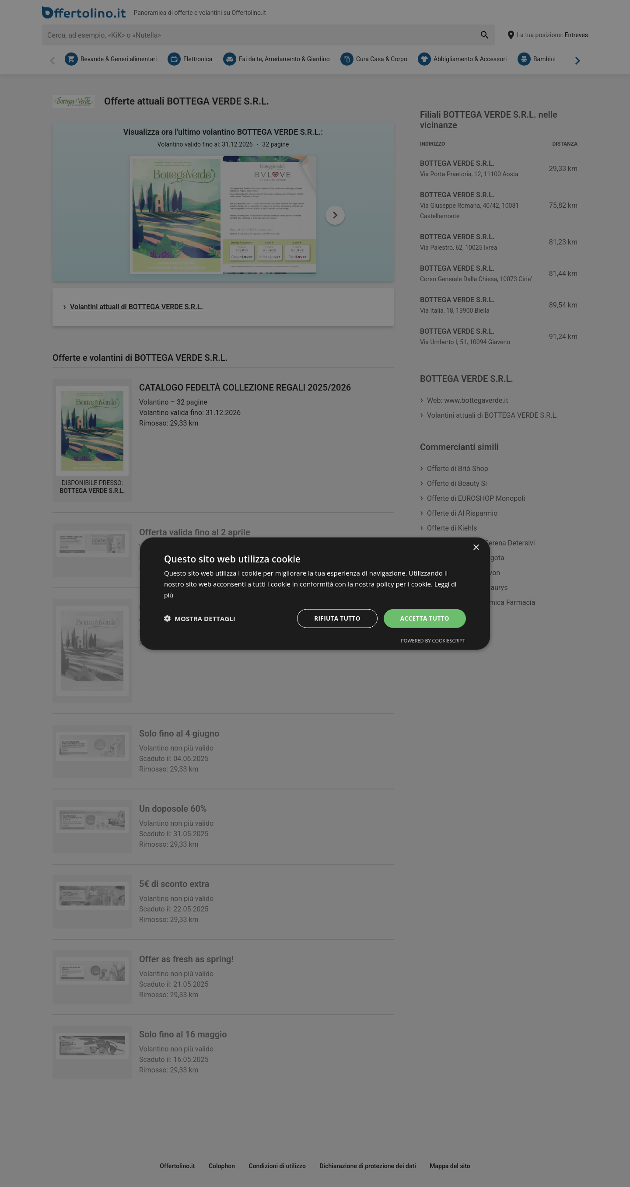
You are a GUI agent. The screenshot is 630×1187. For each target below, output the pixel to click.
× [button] (475, 547)
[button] (199, 618)
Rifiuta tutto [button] (334, 618)
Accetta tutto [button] (424, 618)
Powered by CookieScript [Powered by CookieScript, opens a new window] (433, 640)
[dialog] (315, 593)
